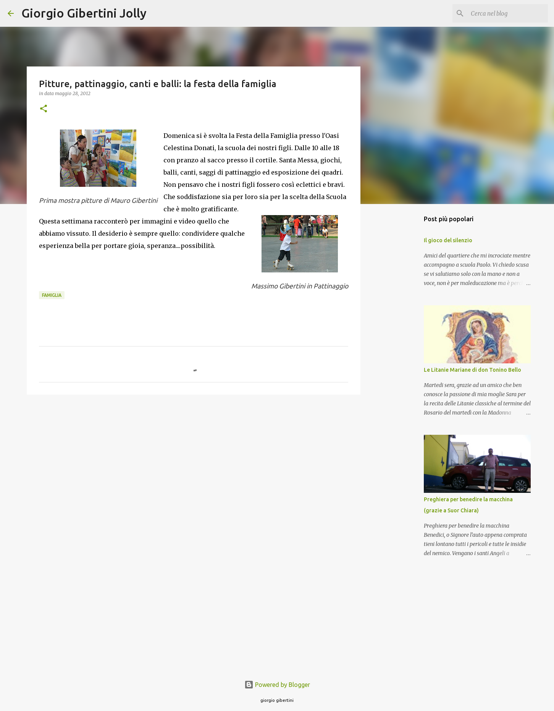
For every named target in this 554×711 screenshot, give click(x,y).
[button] (43, 109)
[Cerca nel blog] (508, 13)
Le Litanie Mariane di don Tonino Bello (472, 370)
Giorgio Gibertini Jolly (84, 13)
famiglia (51, 295)
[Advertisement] (193, 459)
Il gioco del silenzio (448, 240)
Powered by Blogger (277, 684)
